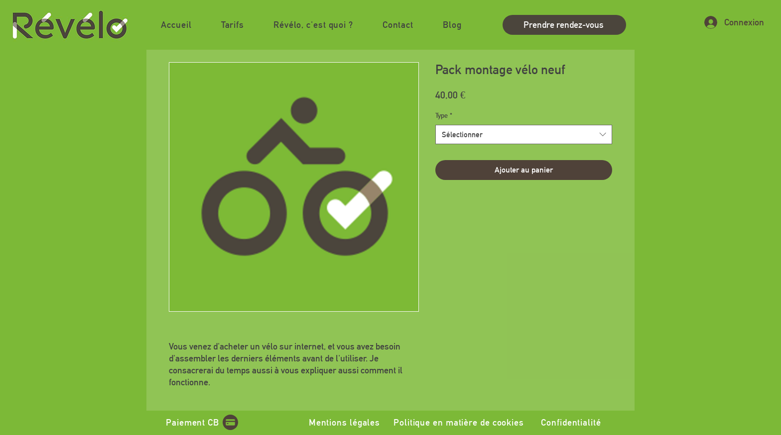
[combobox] (523, 134)
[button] (313, 24)
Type (443, 115)
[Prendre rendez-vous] (564, 25)
